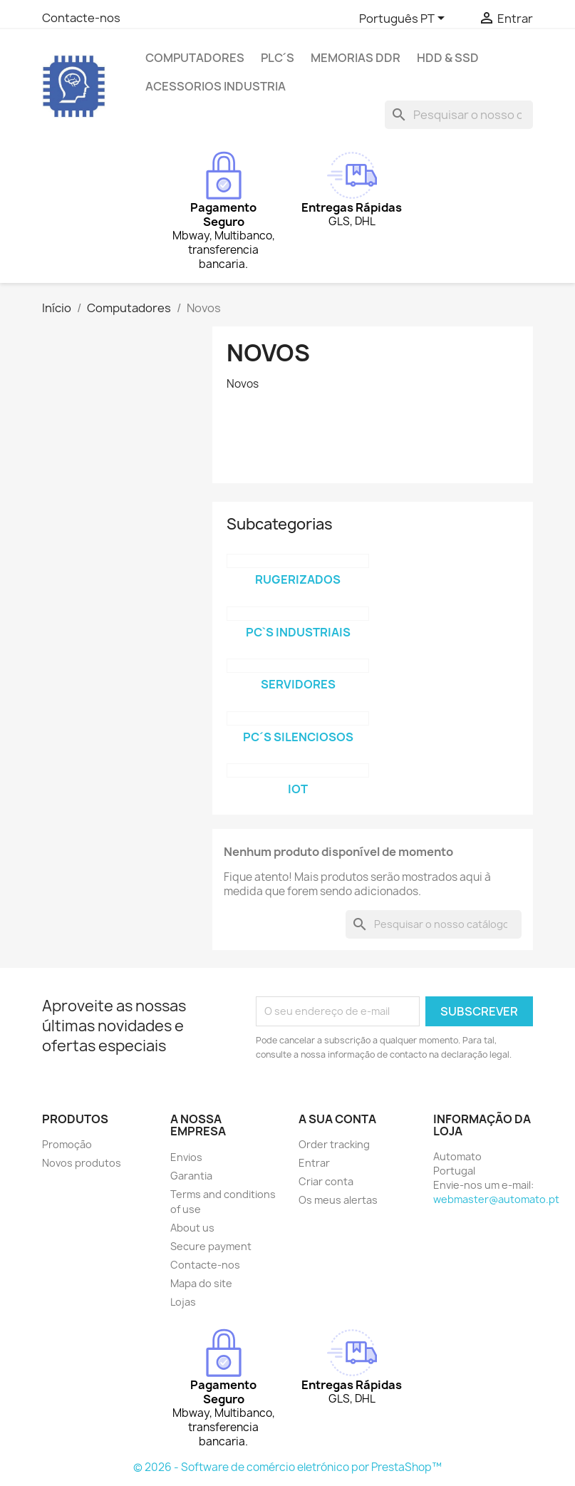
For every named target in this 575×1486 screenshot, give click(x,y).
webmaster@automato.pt (496, 1199)
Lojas (183, 1302)
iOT (298, 789)
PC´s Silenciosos (298, 737)
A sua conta (337, 1119)
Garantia (191, 1175)
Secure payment (211, 1246)
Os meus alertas (338, 1200)
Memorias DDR (355, 58)
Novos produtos (81, 1163)
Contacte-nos (81, 18)
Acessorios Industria (215, 86)
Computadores (194, 58)
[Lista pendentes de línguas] (404, 19)
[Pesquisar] (459, 114)
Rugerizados (298, 579)
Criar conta (326, 1181)
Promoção (67, 1144)
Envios (186, 1157)
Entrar (314, 1163)
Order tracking (334, 1144)
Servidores (298, 684)
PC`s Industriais (298, 632)
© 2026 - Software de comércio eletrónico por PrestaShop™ (287, 1467)
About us (192, 1227)
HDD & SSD (448, 58)
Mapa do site (201, 1283)
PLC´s (277, 58)
